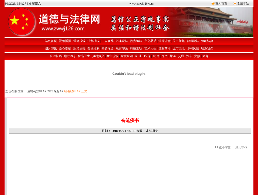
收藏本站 (243, 3)
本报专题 (53, 91)
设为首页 (221, 3)
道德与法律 (34, 91)
